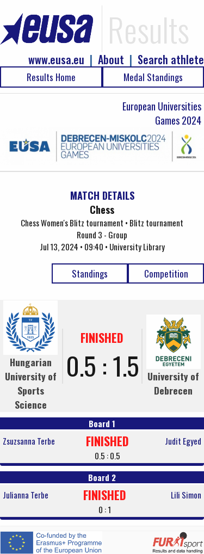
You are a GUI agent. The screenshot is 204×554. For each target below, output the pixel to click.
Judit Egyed (183, 441)
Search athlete (171, 59)
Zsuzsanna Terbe (29, 441)
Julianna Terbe (25, 495)
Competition (166, 273)
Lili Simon (186, 495)
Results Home (51, 77)
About (111, 59)
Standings (90, 273)
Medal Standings (153, 77)
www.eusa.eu (56, 59)
